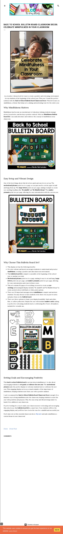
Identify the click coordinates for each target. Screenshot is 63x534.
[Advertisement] (31, 500)
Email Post (13, 429)
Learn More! (13, 531)
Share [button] (6, 429)
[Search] (58, 5)
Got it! (57, 530)
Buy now (38, 414)
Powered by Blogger (31, 524)
